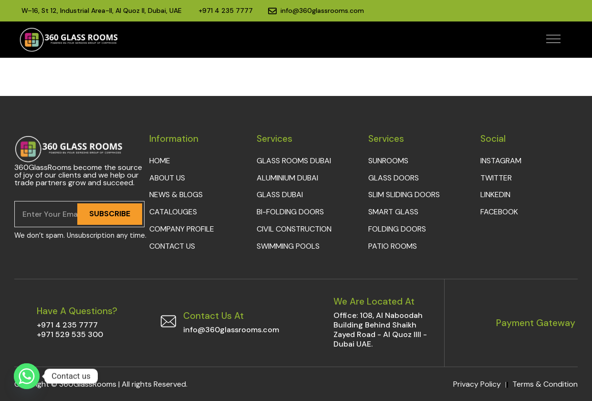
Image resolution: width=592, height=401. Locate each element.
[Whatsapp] (27, 376)
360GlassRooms (87, 384)
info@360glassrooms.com (231, 330)
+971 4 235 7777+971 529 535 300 (70, 329)
